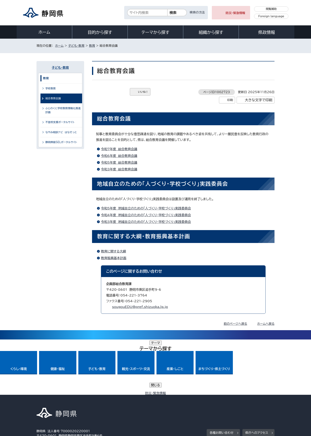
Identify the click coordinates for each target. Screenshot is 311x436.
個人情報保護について (99, 402)
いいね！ (143, 92)
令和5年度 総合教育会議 (119, 162)
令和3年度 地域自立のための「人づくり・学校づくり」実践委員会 (146, 221)
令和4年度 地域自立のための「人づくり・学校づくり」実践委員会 (146, 215)
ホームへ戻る (266, 323)
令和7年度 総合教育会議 (119, 149)
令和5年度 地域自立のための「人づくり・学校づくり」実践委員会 (146, 208)
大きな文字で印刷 (258, 100)
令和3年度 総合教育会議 (119, 169)
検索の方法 (197, 12)
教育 (92, 45)
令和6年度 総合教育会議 (119, 155)
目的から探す (100, 32)
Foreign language (271, 16)
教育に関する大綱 (113, 251)
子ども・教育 (76, 45)
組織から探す (211, 32)
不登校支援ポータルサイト (60, 122)
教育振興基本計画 (113, 258)
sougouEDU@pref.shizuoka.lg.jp (140, 306)
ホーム (44, 32)
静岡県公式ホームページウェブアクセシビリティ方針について (168, 402)
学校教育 (50, 88)
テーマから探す (155, 32)
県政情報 (266, 32)
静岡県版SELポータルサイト (61, 142)
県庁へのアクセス (256, 377)
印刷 (230, 99)
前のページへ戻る (235, 323)
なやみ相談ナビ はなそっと (61, 132)
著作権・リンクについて (55, 402)
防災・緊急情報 (235, 12)
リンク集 (228, 402)
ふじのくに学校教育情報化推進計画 (63, 110)
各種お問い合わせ (222, 377)
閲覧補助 (271, 9)
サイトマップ (256, 402)
